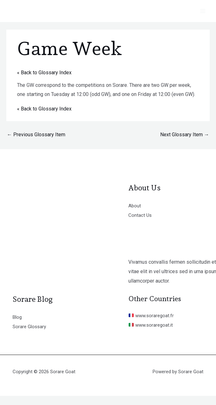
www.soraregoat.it (152, 325)
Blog (18, 317)
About (134, 206)
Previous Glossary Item (36, 135)
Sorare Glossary (30, 326)
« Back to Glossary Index (44, 73)
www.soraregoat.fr (152, 315)
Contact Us (140, 215)
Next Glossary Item (184, 135)
